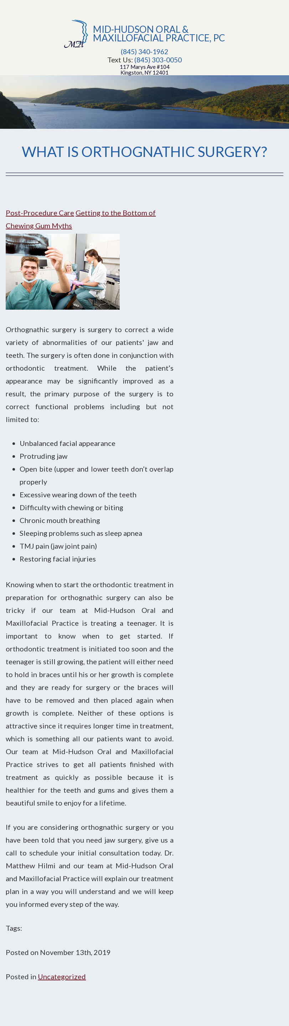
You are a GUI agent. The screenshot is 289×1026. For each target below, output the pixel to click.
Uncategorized (62, 976)
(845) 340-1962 (144, 52)
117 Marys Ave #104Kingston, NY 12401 (145, 69)
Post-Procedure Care (40, 212)
